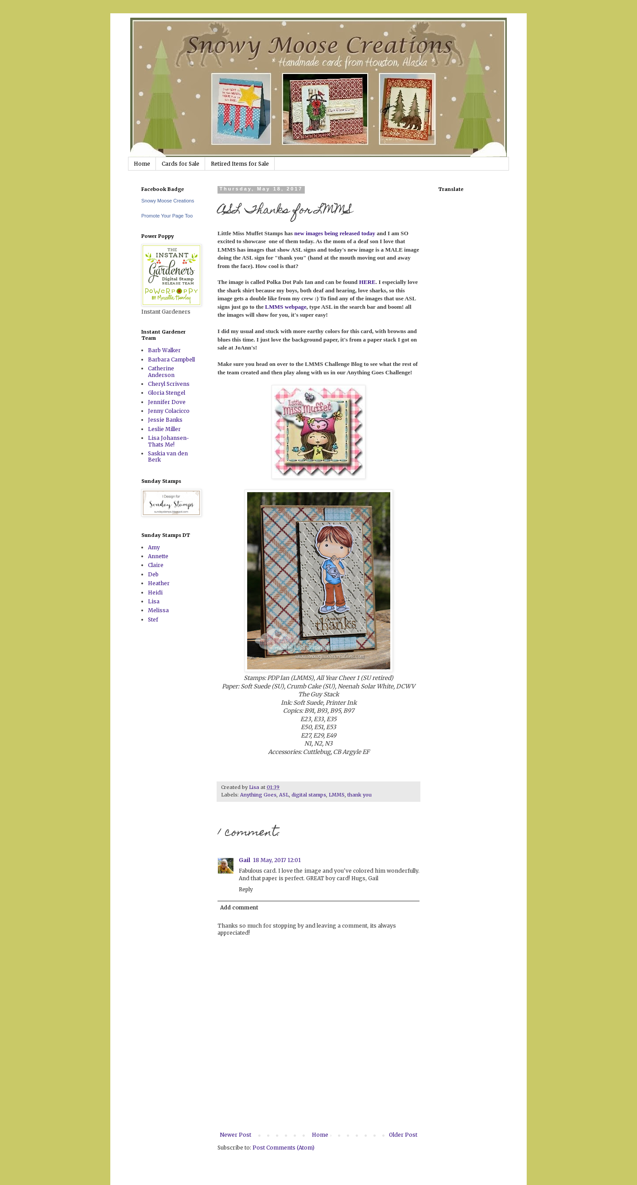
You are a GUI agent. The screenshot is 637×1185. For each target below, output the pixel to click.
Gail (244, 860)
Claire (155, 565)
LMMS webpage (285, 306)
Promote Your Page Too (167, 215)
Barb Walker (164, 350)
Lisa (153, 601)
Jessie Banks (165, 419)
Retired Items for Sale (240, 163)
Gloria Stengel (166, 392)
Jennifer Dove (167, 402)
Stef (153, 619)
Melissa (158, 610)
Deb (153, 574)
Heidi (155, 592)
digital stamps (308, 795)
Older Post (403, 1134)
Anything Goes (258, 795)
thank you (359, 795)
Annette (158, 556)
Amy (154, 547)
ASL (284, 795)
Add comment (239, 907)
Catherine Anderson (161, 371)
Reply (246, 889)
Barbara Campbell (171, 359)
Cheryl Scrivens (169, 384)
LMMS (337, 795)
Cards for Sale (180, 163)
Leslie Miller (164, 429)
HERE (367, 282)
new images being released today (335, 233)
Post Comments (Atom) (283, 1147)
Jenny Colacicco (169, 411)
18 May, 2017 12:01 (277, 860)
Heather (159, 583)
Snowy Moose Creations (167, 200)
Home (142, 163)
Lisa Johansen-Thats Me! (168, 441)
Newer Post (235, 1134)
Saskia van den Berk (168, 456)
